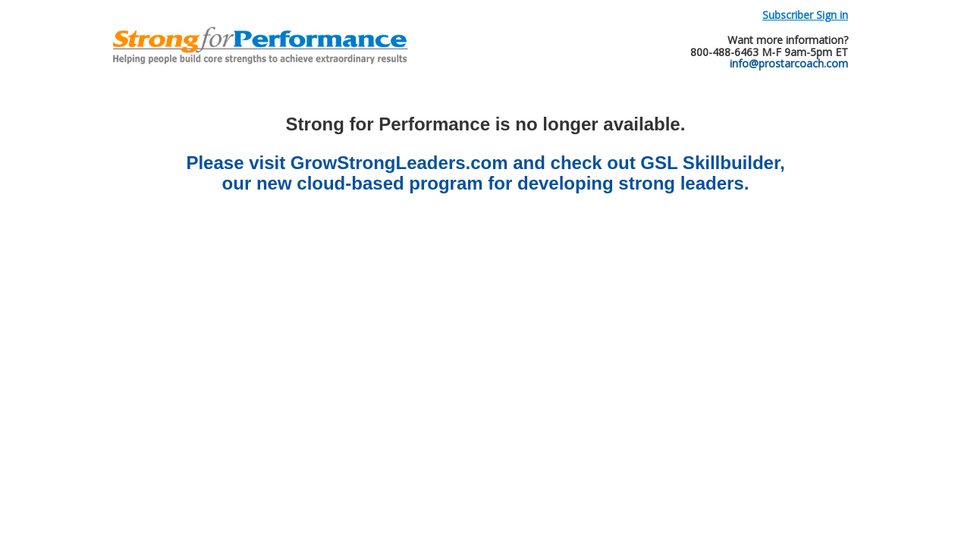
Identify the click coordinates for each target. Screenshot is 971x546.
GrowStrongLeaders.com (399, 162)
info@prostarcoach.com (789, 63)
